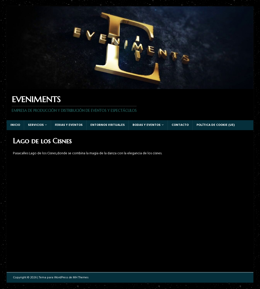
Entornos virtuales (107, 125)
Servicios (36, 125)
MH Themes (81, 277)
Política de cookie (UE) (216, 125)
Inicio (15, 125)
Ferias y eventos (69, 125)
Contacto (180, 125)
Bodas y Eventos (146, 125)
